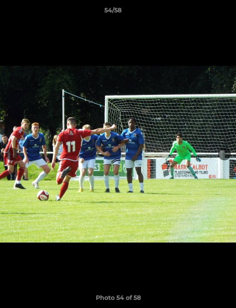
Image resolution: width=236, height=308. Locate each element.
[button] (205, 12)
